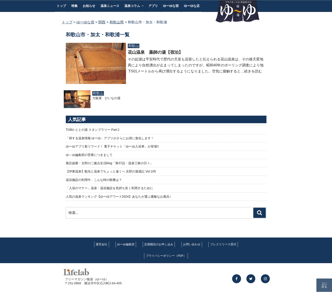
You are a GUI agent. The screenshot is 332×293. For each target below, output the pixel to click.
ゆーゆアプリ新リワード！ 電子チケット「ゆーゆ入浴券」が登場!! (112, 146)
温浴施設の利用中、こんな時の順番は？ (94, 180)
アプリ (153, 6)
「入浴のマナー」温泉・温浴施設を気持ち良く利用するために (109, 188)
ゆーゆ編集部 (125, 244)
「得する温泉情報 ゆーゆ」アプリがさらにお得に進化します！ (110, 138)
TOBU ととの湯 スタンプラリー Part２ (93, 129)
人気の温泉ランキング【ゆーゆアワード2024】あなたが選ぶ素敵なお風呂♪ (118, 196)
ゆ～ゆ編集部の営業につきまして (89, 155)
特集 (74, 6)
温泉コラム (134, 6)
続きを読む (253, 71)
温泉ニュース (110, 6)
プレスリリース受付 (223, 244)
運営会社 (101, 244)
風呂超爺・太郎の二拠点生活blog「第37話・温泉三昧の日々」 (109, 163)
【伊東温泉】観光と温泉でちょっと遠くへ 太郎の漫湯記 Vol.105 (111, 171)
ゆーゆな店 (192, 6)
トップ (61, 6)
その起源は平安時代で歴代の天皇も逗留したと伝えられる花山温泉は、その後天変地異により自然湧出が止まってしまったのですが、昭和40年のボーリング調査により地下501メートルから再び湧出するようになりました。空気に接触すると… (196, 65)
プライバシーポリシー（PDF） (166, 255)
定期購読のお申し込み (158, 244)
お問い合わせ (191, 244)
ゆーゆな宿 (171, 6)
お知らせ (89, 6)
